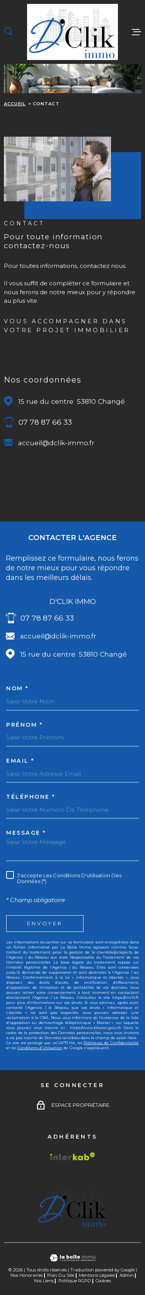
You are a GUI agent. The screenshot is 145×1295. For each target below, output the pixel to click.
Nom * (17, 688)
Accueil (15, 103)
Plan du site (60, 1275)
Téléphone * (30, 796)
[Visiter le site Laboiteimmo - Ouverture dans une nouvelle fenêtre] (72, 1258)
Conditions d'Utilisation (39, 1047)
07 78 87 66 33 (45, 422)
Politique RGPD (74, 1280)
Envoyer (45, 923)
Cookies (103, 1281)
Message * (26, 832)
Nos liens (44, 1280)
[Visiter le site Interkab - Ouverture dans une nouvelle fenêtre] (72, 1156)
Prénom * (24, 724)
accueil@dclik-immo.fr (56, 443)
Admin (126, 1275)
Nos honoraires (26, 1275)
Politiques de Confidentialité (111, 1042)
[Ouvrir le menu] (136, 31)
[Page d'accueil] (72, 32)
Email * (20, 760)
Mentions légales (97, 1275)
